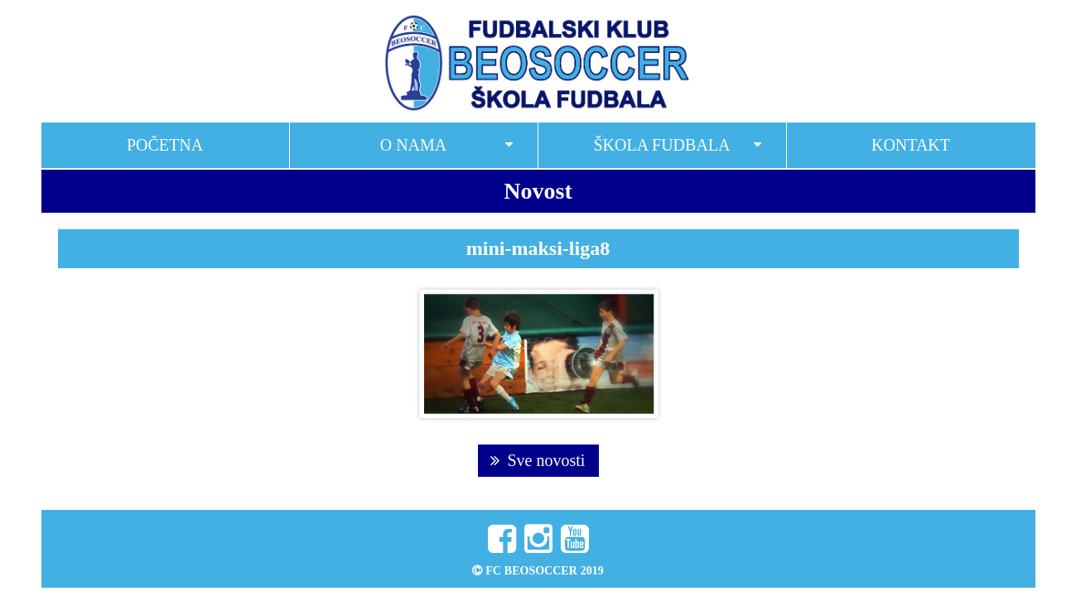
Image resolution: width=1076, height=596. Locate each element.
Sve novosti (538, 460)
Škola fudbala (661, 145)
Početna (165, 145)
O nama (413, 145)
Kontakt (910, 145)
